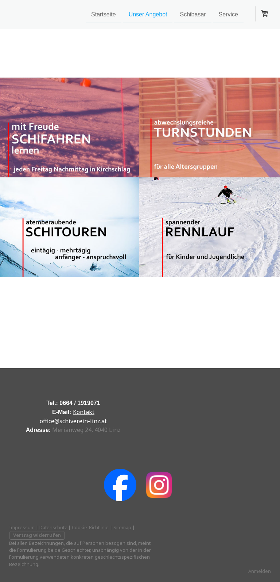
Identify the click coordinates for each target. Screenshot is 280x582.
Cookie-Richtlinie (90, 527)
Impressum (22, 527)
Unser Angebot (148, 14)
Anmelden (259, 571)
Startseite (103, 14)
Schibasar (193, 14)
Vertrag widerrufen (37, 535)
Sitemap (122, 527)
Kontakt (83, 412)
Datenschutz (53, 527)
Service (228, 14)
